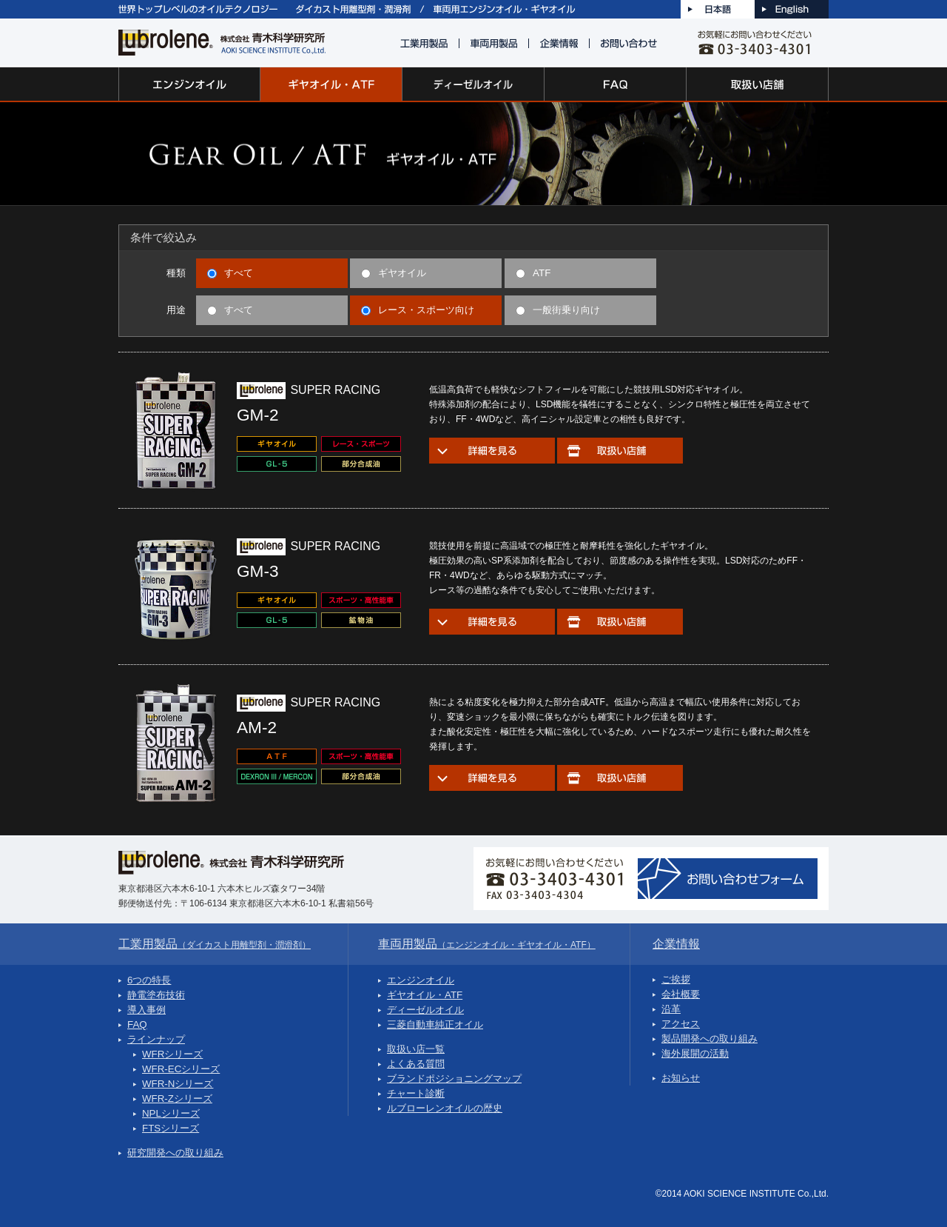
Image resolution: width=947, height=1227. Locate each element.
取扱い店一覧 (416, 1048)
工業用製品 (214, 943)
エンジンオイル (420, 980)
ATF (533, 272)
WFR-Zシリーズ (177, 1098)
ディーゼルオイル (425, 1009)
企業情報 (676, 943)
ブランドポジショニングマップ (454, 1078)
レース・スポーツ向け (417, 309)
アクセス (680, 1023)
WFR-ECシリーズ (181, 1068)
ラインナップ (156, 1039)
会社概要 (680, 994)
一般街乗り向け (558, 309)
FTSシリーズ (170, 1128)
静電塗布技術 (156, 994)
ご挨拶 (675, 979)
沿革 (671, 1008)
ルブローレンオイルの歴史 (444, 1108)
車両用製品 (487, 943)
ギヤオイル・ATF (424, 994)
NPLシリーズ (171, 1113)
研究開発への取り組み (175, 1152)
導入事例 (146, 1009)
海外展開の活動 (695, 1053)
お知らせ (680, 1077)
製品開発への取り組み (709, 1038)
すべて (230, 272)
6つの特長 (149, 980)
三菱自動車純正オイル (435, 1024)
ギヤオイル (393, 272)
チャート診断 (416, 1093)
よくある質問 (416, 1063)
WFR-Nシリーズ (177, 1083)
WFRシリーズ (172, 1054)
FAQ (137, 1024)
